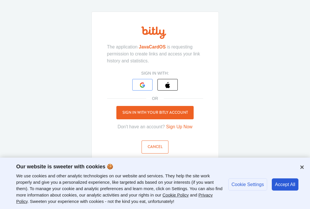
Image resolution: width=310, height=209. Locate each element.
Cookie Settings (248, 184)
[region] (155, 183)
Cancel (155, 146)
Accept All (285, 184)
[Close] (302, 167)
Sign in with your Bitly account (155, 112)
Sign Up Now (179, 126)
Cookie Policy (175, 194)
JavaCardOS (152, 46)
